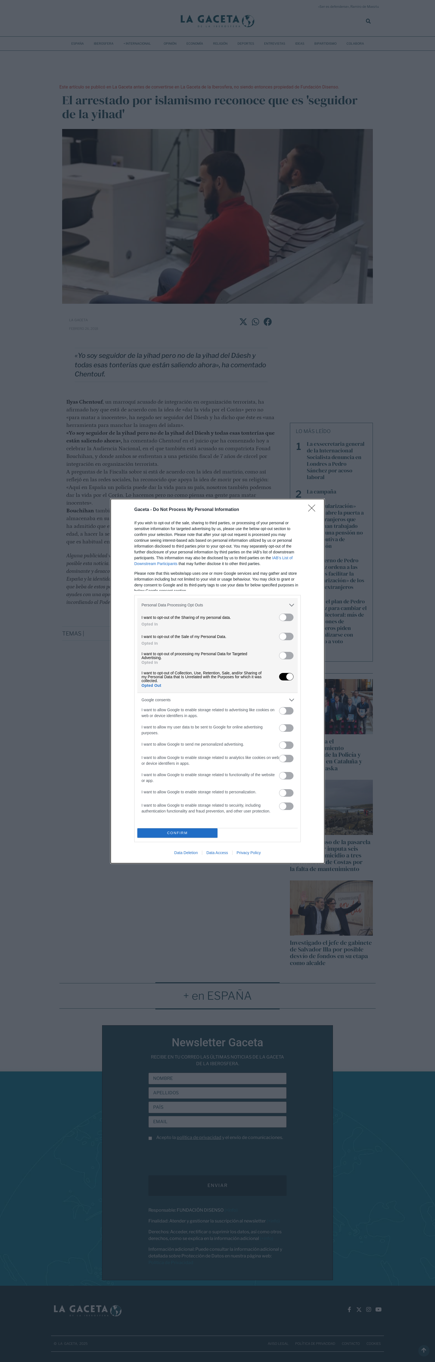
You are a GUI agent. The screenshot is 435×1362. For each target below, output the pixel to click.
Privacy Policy (249, 852)
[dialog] (217, 681)
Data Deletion (186, 852)
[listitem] (217, 605)
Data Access (217, 852)
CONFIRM (177, 833)
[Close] (313, 510)
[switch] (286, 617)
